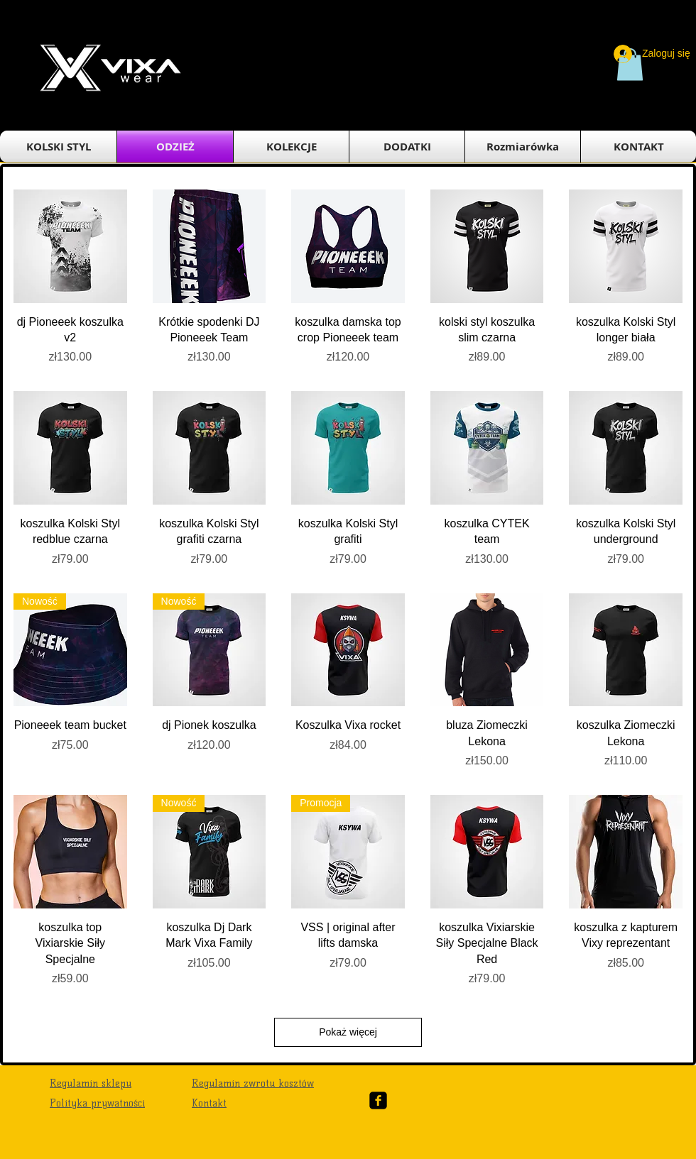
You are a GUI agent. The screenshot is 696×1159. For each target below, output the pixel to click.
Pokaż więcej (348, 1032)
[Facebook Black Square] (378, 1100)
